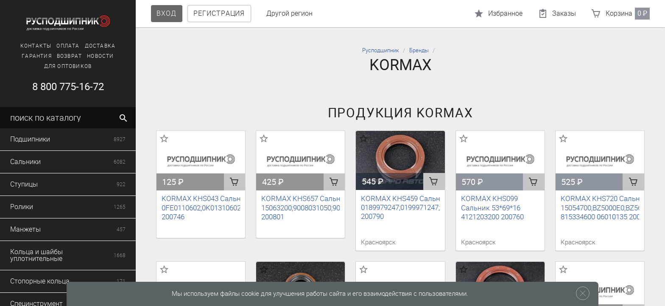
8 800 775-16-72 (68, 87)
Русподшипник (380, 50)
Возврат (69, 56)
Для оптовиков (68, 66)
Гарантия (37, 56)
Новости (100, 56)
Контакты (36, 46)
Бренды (419, 50)
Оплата (67, 46)
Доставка (100, 46)
